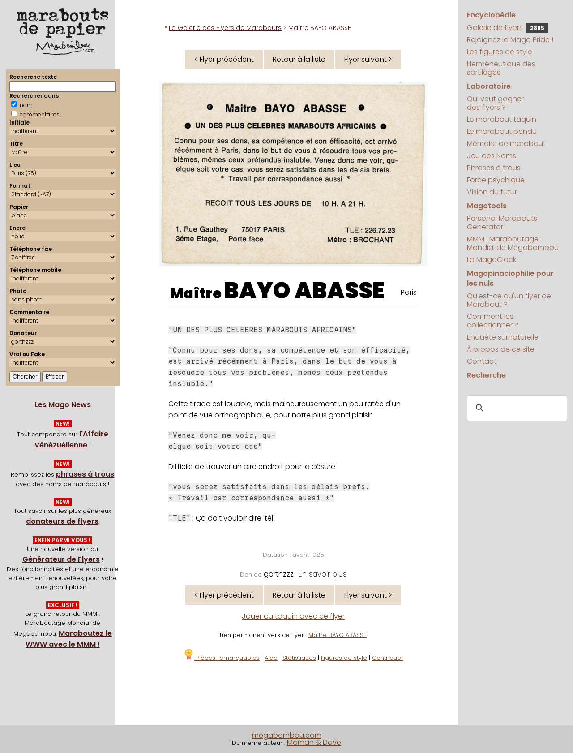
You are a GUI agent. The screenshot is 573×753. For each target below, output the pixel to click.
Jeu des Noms (491, 156)
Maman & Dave (314, 742)
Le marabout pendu (502, 131)
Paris (409, 292)
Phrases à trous (494, 168)
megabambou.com (286, 735)
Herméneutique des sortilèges (501, 68)
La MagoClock (491, 259)
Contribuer (387, 658)
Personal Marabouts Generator (502, 222)
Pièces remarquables (221, 658)
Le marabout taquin (501, 119)
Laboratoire (489, 86)
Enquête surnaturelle (503, 337)
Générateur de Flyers (61, 559)
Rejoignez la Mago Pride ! (510, 39)
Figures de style (344, 658)
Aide (271, 658)
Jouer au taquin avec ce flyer (293, 616)
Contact (481, 361)
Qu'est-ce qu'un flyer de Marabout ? (509, 300)
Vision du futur (492, 192)
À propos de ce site (501, 349)
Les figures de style (499, 52)
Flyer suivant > (368, 59)
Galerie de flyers (507, 27)
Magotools (487, 206)
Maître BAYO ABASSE (337, 635)
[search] (515, 408)
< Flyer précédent (224, 59)
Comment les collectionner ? (492, 320)
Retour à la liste (299, 59)
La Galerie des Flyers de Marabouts (225, 27)
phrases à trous (85, 474)
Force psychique (496, 180)
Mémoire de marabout (506, 143)
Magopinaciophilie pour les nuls (510, 278)
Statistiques (299, 658)
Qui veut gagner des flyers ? (495, 103)
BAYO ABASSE (304, 290)
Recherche (486, 375)
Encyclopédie (491, 15)
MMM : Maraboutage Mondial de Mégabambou (513, 243)
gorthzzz (279, 574)
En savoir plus (322, 574)
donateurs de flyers (62, 521)
